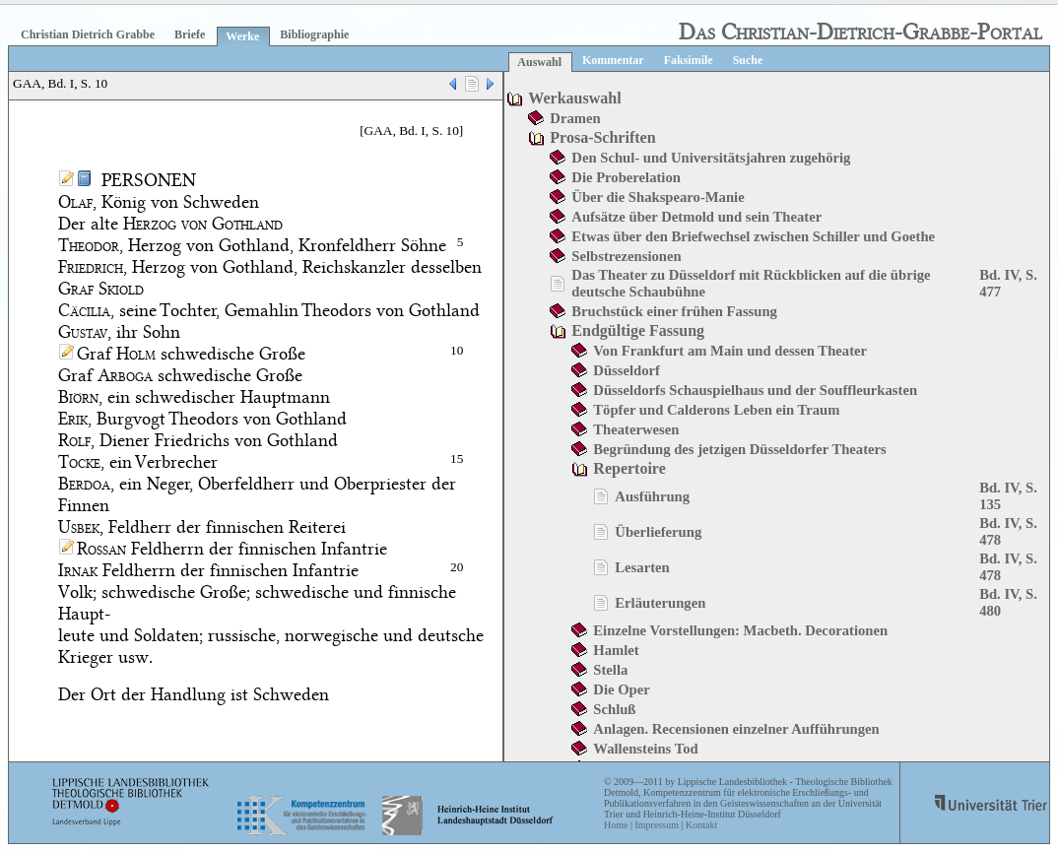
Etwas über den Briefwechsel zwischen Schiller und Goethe (753, 236)
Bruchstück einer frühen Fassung (674, 311)
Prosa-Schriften (602, 137)
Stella (610, 670)
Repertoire (629, 468)
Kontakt (701, 824)
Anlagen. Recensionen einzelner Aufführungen (736, 729)
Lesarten (642, 567)
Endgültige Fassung (637, 330)
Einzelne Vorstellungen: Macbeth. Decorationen (740, 630)
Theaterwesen (636, 429)
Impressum (656, 824)
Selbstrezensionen (626, 256)
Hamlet (615, 650)
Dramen (575, 118)
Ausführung (652, 496)
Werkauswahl (574, 98)
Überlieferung (658, 532)
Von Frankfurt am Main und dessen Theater (730, 351)
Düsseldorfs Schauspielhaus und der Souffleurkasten (755, 390)
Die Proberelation (626, 177)
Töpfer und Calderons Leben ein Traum (716, 410)
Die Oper (621, 689)
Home (616, 824)
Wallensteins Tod (645, 748)
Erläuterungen (660, 603)
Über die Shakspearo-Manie (657, 197)
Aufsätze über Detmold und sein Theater (696, 217)
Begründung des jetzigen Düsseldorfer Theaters (739, 449)
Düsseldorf (626, 370)
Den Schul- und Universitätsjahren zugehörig (710, 157)
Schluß (614, 709)
